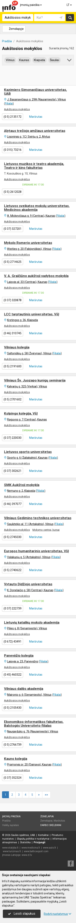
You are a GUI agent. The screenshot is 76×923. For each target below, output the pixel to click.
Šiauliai (54, 60)
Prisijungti (39, 842)
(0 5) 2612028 (12, 191)
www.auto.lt (49, 847)
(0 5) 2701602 (12, 399)
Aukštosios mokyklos (17, 109)
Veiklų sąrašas (10, 825)
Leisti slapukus (21, 913)
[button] (69, 61)
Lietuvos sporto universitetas (28, 452)
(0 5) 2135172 (12, 116)
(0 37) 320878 (12, 300)
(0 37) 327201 (12, 228)
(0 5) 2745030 (12, 537)
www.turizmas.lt (12, 851)
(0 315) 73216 (12, 149)
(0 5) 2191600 (12, 366)
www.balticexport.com (36, 851)
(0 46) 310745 (12, 333)
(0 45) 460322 (12, 674)
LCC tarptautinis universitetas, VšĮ (31, 314)
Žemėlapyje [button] (14, 29)
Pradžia (6, 820)
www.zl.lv (27, 855)
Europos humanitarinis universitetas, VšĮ (36, 551)
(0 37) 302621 (12, 470)
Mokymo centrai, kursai (46, 529)
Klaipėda (39, 60)
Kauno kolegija (15, 759)
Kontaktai (43, 835)
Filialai (9, 103)
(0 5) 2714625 (12, 261)
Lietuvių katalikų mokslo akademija (31, 622)
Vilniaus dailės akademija (23, 689)
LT (69, 4)
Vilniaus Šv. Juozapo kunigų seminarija (34, 380)
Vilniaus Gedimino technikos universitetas (37, 518)
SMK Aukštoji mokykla (21, 485)
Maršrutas (35, 116)
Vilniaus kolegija (16, 347)
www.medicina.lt (30, 847)
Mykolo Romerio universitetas (28, 243)
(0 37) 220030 (12, 437)
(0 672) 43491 (12, 641)
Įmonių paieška (31, 4)
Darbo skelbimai (50, 825)
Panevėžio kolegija (18, 655)
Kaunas (24, 60)
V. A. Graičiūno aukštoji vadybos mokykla (36, 276)
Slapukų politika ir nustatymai (33, 838)
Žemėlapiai (47, 816)
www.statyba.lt (10, 847)
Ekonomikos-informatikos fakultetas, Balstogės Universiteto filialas (33, 724)
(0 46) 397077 (12, 504)
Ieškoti (70, 17)
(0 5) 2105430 (12, 707)
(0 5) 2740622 (12, 570)
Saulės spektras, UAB (23, 835)
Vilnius (10, 60)
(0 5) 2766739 (12, 744)
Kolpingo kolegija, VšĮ (21, 413)
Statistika (25, 842)
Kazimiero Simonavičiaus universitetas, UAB (35, 92)
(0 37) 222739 (12, 608)
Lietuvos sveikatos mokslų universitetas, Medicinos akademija (37, 208)
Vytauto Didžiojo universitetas (28, 584)
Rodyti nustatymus (57, 913)
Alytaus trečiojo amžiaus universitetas (34, 131)
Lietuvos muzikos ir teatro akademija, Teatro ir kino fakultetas (34, 166)
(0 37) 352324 (12, 777)
